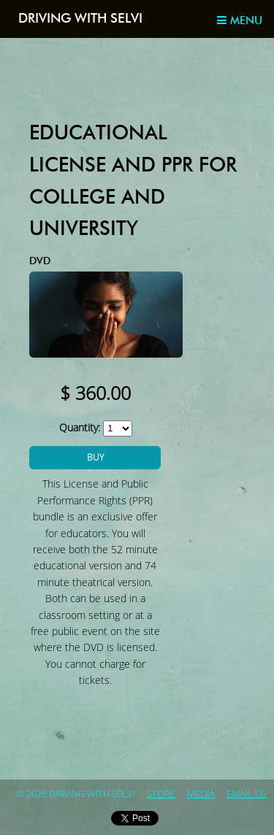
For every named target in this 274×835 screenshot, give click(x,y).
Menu (239, 20)
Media (201, 794)
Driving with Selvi (80, 18)
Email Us (247, 794)
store (161, 794)
